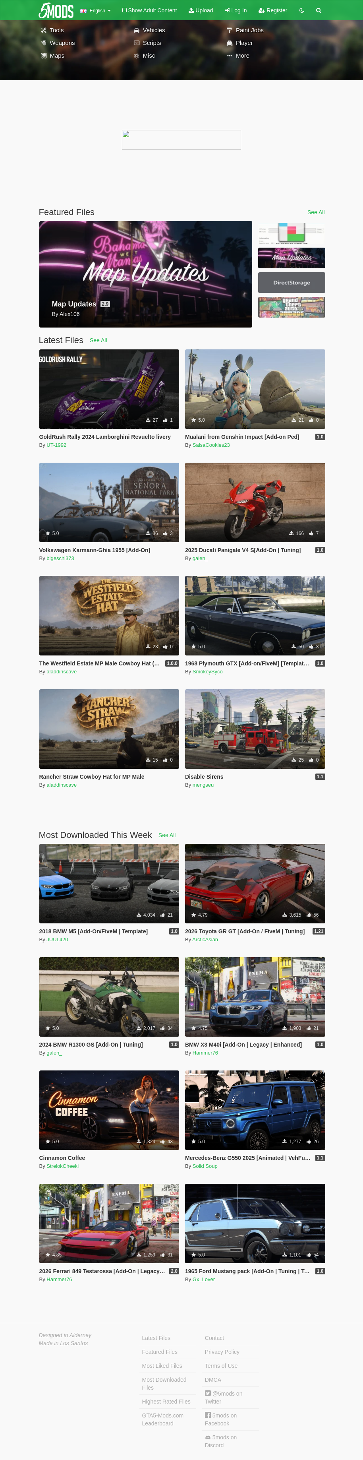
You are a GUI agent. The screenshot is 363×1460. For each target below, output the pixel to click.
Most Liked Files (162, 1366)
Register (273, 10)
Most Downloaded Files (164, 1384)
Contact (214, 1338)
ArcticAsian (205, 939)
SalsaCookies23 (211, 445)
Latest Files (156, 1338)
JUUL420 (57, 939)
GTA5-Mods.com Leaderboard (163, 1419)
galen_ (200, 558)
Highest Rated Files (166, 1401)
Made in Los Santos (63, 1343)
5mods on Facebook (221, 1419)
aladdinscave (61, 672)
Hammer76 (205, 1053)
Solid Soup (205, 1166)
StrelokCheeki (62, 1166)
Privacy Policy (222, 1352)
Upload (201, 10)
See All (316, 212)
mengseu (203, 785)
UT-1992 (56, 445)
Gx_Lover (204, 1279)
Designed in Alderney (65, 1335)
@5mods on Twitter (224, 1397)
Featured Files (160, 1352)
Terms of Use (221, 1366)
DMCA (213, 1380)
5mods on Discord (221, 1441)
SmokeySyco (208, 672)
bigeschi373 (60, 558)
